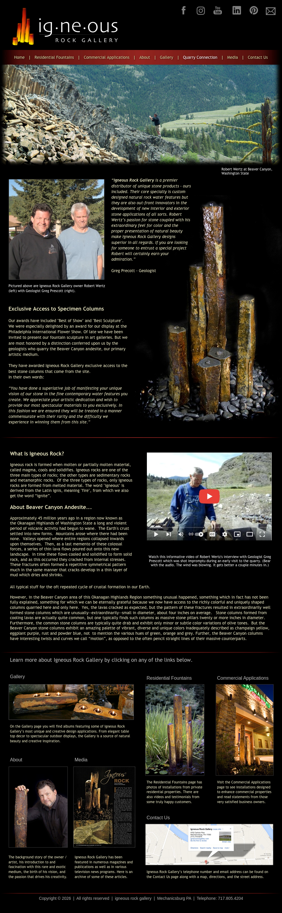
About (16, 759)
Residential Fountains (169, 678)
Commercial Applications (242, 678)
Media (81, 759)
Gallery (17, 676)
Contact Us (158, 817)
